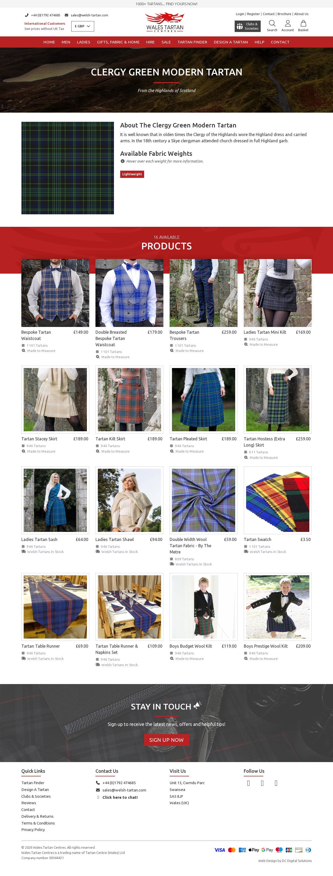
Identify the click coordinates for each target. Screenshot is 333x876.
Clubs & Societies (36, 796)
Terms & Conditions (38, 823)
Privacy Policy (33, 829)
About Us (301, 14)
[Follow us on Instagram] (262, 783)
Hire (150, 42)
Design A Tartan (35, 789)
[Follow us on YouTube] (276, 783)
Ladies (83, 42)
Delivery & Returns (37, 816)
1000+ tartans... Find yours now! (166, 4)
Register (253, 14)
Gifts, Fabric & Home (118, 42)
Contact (269, 14)
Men (66, 42)
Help (259, 42)
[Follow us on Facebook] (248, 783)
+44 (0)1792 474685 (42, 15)
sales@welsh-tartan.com (86, 15)
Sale (166, 42)
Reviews (28, 803)
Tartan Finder (192, 42)
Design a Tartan (231, 42)
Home (49, 42)
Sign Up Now (166, 740)
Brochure (284, 14)
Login (240, 14)
